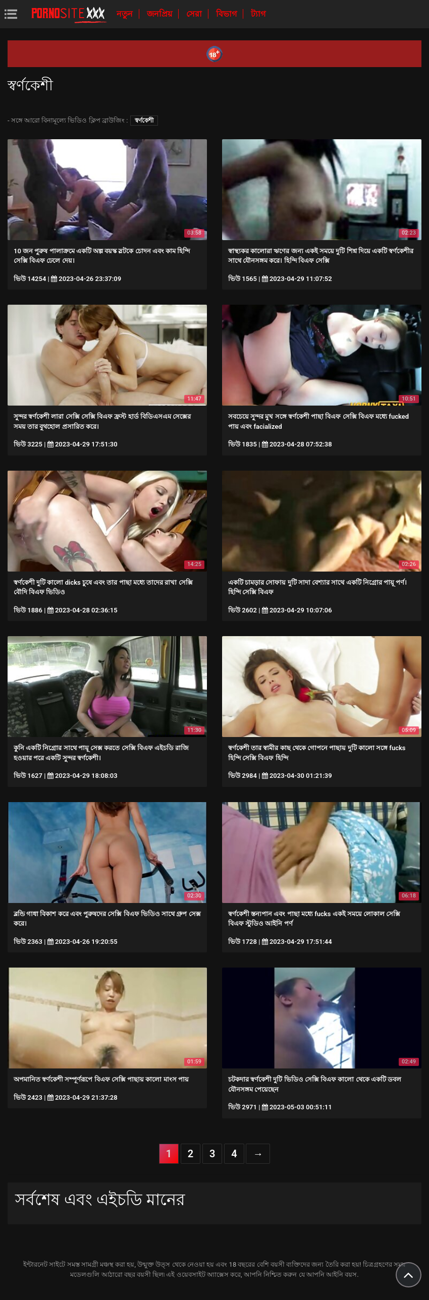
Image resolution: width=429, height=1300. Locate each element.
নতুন (126, 14)
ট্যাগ (258, 14)
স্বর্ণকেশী (144, 120)
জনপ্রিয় (160, 14)
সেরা (195, 14)
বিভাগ (227, 14)
